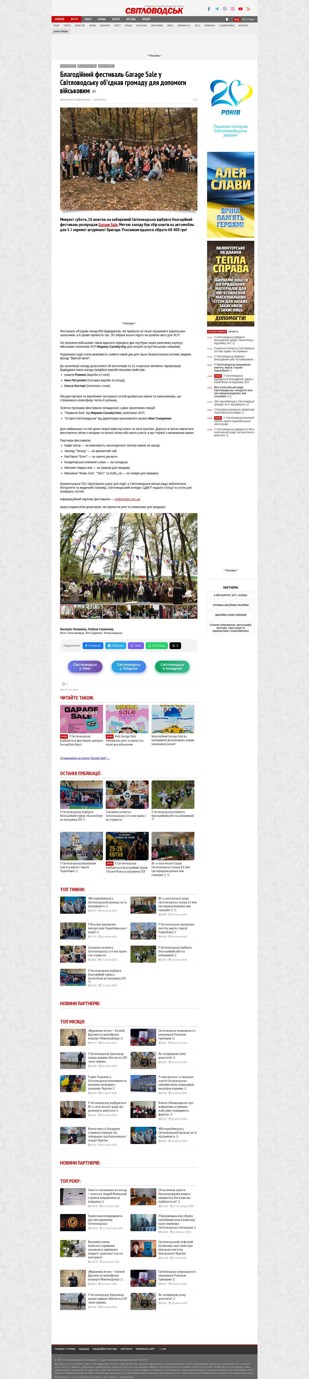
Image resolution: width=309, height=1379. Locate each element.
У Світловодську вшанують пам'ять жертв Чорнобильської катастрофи (235, 421)
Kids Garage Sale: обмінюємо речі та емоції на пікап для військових (124, 740)
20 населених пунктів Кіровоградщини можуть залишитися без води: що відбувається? (174, 1196)
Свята (170, 25)
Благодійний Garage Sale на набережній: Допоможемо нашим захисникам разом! (172, 740)
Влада (128, 25)
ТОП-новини (68, 65)
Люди (92, 25)
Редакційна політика (105, 1349)
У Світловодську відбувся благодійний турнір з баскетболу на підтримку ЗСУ (81, 816)
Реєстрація (248, 19)
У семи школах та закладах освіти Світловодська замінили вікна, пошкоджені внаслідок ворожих (176, 1082)
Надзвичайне (227, 25)
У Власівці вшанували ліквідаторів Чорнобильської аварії (107, 928)
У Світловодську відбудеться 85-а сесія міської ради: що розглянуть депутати (107, 1106)
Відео (88, 19)
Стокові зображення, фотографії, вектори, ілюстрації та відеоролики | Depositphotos (231, 627)
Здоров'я (105, 25)
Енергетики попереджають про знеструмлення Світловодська (105, 1220)
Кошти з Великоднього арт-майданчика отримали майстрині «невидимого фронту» (176, 1108)
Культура (80, 25)
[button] (193, 517)
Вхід (237, 19)
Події (56, 25)
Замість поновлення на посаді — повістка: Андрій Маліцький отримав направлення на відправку (107, 1196)
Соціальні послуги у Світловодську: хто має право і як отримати (126, 816)
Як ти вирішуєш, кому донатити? (172, 1056)
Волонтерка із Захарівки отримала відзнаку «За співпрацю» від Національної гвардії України (107, 1134)
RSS (162, 1349)
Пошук (146, 19)
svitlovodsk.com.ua (127, 499)
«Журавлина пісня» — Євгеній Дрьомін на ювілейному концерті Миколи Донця (106, 1034)
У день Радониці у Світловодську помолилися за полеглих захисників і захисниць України (107, 1082)
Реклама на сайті (145, 1349)
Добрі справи (61, 31)
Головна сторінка (65, 1349)
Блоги (116, 19)
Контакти (126, 1349)
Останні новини (217, 331)
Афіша (102, 19)
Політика (141, 25)
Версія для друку (69, 689)
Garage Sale (108, 224)
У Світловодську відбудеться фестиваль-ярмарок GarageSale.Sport (81, 740)
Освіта (67, 25)
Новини (59, 19)
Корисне (243, 25)
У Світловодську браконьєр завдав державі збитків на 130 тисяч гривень (107, 1057)
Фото (74, 19)
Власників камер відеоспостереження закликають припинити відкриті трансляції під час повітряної (105, 1249)
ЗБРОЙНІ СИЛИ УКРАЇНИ (230, 615)
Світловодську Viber (85, 666)
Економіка (157, 25)
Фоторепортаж (87, 65)
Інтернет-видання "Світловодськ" (82, 1359)
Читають (233, 331)
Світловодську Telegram (128, 666)
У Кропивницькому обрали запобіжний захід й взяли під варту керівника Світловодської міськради (177, 1221)
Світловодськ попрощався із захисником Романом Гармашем (176, 1034)
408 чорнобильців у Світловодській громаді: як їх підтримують (107, 902)
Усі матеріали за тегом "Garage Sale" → (85, 758)
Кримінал (209, 25)
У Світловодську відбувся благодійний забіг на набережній (172, 814)
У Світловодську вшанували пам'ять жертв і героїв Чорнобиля (78, 867)
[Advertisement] (154, 44)
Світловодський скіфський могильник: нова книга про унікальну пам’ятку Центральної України (175, 1247)
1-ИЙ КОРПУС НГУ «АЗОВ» (231, 595)
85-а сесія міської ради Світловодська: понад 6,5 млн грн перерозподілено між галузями (170, 869)
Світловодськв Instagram (172, 666)
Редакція (84, 1349)
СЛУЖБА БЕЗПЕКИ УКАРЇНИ (230, 605)
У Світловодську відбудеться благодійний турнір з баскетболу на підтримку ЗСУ (126, 867)
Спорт (117, 25)
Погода (131, 19)
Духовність (184, 25)
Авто (197, 25)
